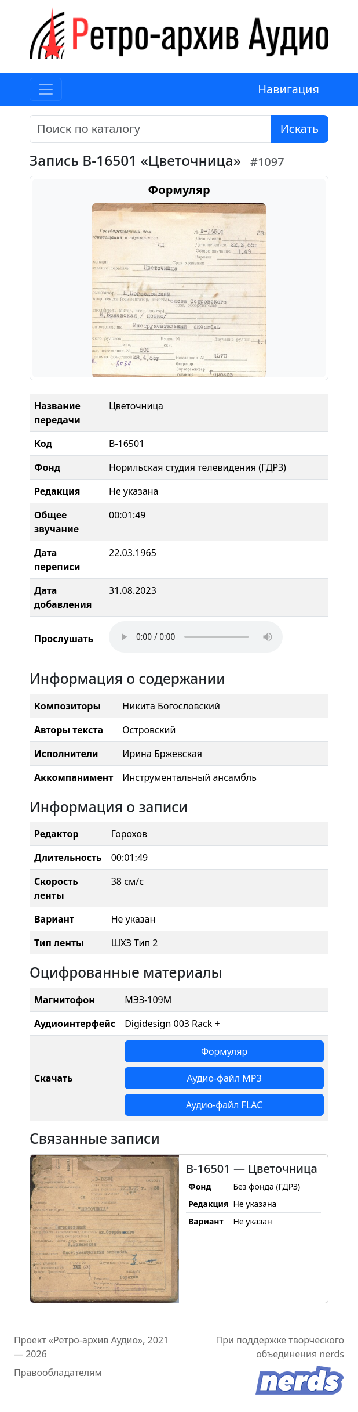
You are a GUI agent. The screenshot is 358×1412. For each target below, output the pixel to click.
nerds (331, 1354)
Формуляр (224, 1051)
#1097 (267, 162)
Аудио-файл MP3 (224, 1078)
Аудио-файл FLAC (224, 1104)
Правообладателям (58, 1372)
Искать (299, 128)
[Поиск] (150, 129)
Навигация (288, 89)
